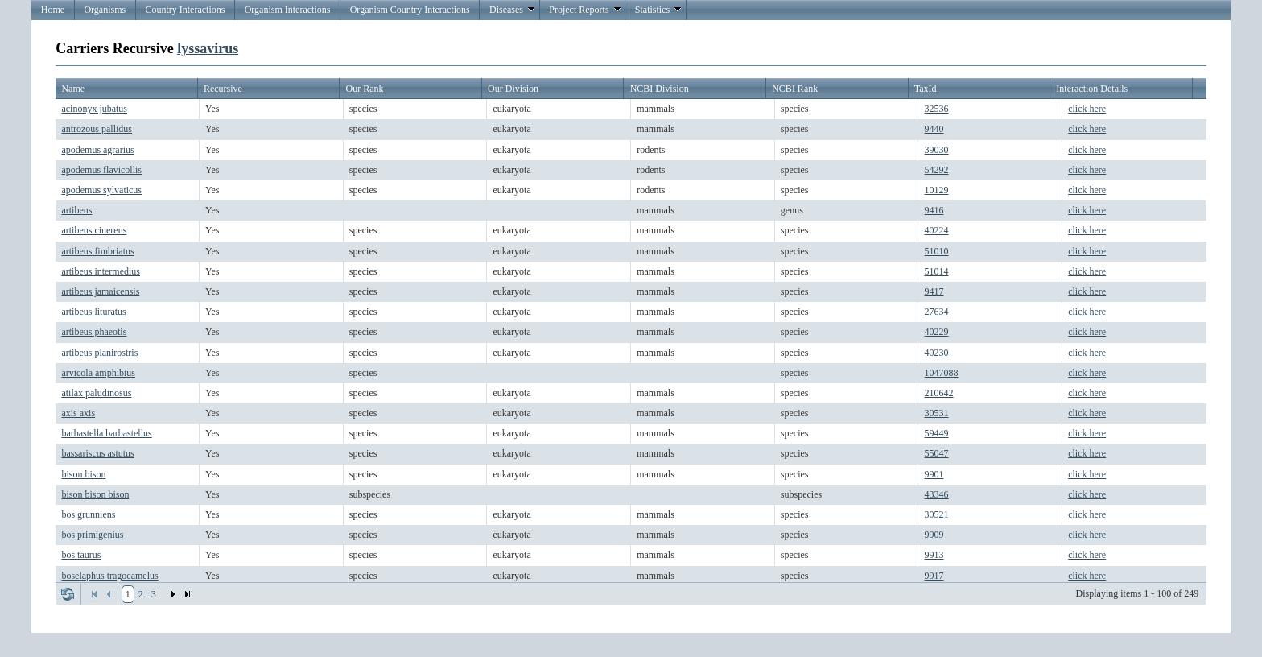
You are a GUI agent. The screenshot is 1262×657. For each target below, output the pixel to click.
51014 (937, 271)
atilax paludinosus (96, 393)
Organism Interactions (288, 9)
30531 (937, 413)
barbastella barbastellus (106, 433)
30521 (937, 514)
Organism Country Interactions (410, 9)
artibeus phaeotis (93, 331)
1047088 (942, 372)
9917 (934, 575)
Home (52, 9)
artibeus (76, 210)
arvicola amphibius (98, 372)
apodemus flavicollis (101, 170)
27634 (937, 311)
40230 (937, 352)
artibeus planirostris (99, 352)
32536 (937, 108)
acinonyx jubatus (94, 108)
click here (1087, 108)
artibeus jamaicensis (100, 291)
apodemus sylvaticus (101, 190)
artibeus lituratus (93, 311)
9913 (934, 554)
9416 (934, 210)
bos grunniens (88, 514)
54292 (937, 170)
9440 (934, 128)
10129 (937, 190)
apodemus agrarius (97, 149)
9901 (934, 474)
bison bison (83, 474)
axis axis (78, 413)
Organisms (105, 9)
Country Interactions (185, 9)
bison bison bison (95, 494)
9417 (934, 291)
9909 (934, 534)
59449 (937, 433)
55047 (937, 453)
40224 (937, 230)
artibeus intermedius (100, 271)
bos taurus (81, 554)
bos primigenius (92, 534)
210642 (939, 393)
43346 (937, 494)
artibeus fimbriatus (97, 251)
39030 (937, 149)
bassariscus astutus (97, 453)
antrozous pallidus (96, 128)
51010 (937, 251)
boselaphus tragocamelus (109, 575)
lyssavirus (207, 48)
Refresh (67, 594)
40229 (937, 331)
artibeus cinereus (93, 230)
